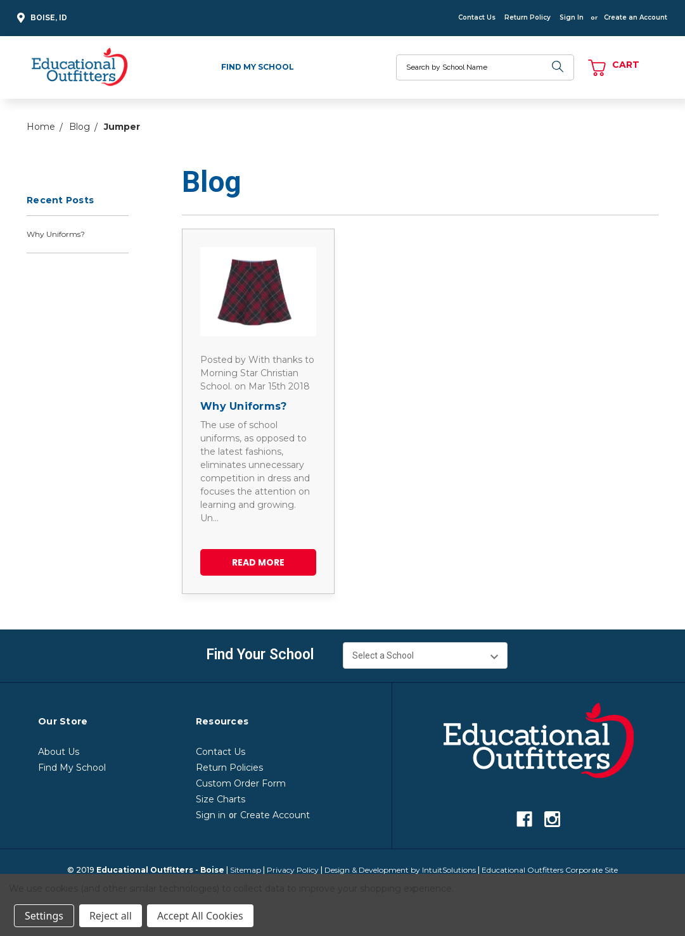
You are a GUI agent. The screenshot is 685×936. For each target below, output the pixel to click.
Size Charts (220, 799)
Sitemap (245, 870)
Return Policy (527, 17)
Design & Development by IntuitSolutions (400, 870)
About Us (58, 751)
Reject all (110, 916)
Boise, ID (40, 18)
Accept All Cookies (200, 916)
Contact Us (477, 17)
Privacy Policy (293, 870)
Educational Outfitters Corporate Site (550, 870)
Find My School (257, 67)
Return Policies (229, 767)
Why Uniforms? (56, 234)
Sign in (211, 815)
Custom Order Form (241, 783)
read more (258, 562)
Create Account (275, 815)
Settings (44, 916)
